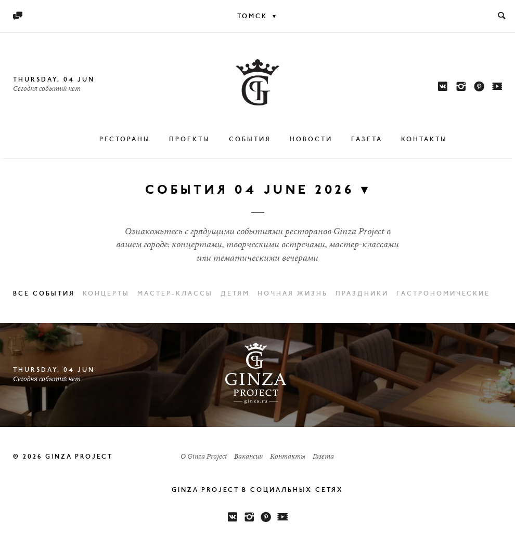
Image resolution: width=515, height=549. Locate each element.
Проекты (189, 140)
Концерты (106, 294)
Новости (311, 140)
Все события (44, 294)
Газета (366, 140)
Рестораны (124, 140)
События (250, 140)
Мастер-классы (175, 294)
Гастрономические (443, 294)
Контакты (424, 140)
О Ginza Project (204, 457)
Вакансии (248, 457)
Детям (235, 294)
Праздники (362, 294)
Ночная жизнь (293, 294)
